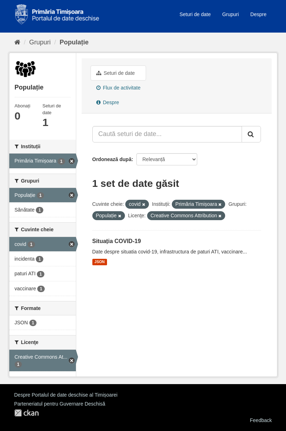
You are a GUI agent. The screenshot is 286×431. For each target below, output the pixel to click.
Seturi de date (195, 14)
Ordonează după (112, 159)
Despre (258, 14)
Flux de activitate (118, 88)
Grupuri (230, 14)
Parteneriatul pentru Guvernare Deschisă (59, 404)
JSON (99, 262)
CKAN (26, 413)
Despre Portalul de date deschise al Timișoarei (66, 395)
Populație (74, 42)
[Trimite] (251, 134)
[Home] (17, 42)
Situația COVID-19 (116, 241)
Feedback (261, 420)
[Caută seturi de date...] (167, 134)
